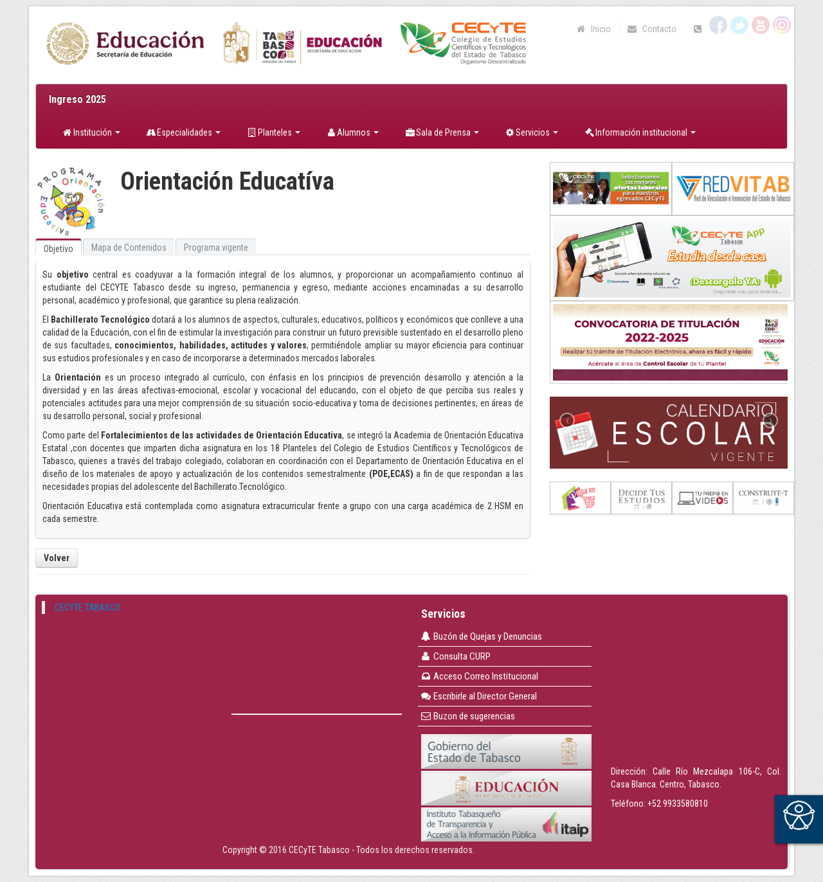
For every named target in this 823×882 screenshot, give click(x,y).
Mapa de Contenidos (129, 247)
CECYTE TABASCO (87, 607)
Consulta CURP (455, 656)
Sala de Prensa (441, 132)
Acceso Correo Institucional (479, 676)
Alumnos (352, 132)
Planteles (273, 132)
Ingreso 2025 (77, 99)
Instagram (782, 25)
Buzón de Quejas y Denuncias (481, 636)
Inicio (593, 29)
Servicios (532, 132)
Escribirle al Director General (479, 696)
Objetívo (58, 249)
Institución (91, 132)
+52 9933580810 (677, 803)
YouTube (761, 25)
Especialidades (183, 132)
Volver (56, 558)
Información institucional (640, 132)
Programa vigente (216, 247)
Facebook (718, 25)
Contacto (651, 29)
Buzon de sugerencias (468, 716)
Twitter (739, 25)
